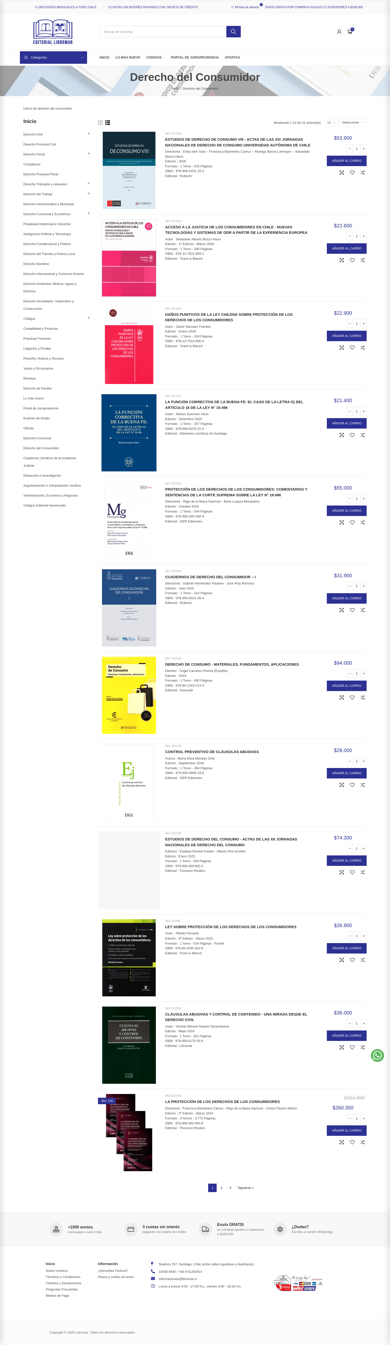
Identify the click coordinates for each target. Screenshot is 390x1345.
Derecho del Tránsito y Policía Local (49, 254)
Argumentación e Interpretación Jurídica (52, 485)
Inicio (29, 121)
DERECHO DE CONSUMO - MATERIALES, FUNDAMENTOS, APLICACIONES (232, 664)
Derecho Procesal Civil (39, 144)
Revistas (29, 378)
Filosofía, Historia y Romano (43, 358)
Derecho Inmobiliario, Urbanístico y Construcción (48, 305)
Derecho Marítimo (36, 264)
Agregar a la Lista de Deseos (352, 173)
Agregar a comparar (363, 173)
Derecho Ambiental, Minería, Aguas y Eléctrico (50, 287)
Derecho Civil (33, 134)
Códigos (29, 318)
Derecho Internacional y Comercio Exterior (53, 274)
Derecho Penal (34, 154)
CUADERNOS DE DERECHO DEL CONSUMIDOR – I (210, 577)
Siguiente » (246, 1188)
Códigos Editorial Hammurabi (44, 505)
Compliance (32, 164)
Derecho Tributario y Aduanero (45, 184)
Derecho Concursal (37, 438)
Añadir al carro (346, 161)
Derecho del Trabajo (37, 194)
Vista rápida (342, 173)
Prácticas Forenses (37, 338)
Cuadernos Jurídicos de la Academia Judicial (49, 461)
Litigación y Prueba (37, 348)
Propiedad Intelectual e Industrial (46, 224)
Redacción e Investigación (42, 475)
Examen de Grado (36, 418)
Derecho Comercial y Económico (46, 214)
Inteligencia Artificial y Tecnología (47, 234)
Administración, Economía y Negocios (50, 495)
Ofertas (28, 428)
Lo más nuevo (33, 398)
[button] (377, 1055)
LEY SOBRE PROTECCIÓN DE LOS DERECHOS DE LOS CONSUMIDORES (230, 927)
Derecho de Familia (37, 388)
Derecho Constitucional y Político (47, 244)
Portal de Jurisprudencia (40, 408)
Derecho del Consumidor (41, 448)
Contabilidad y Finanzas (40, 328)
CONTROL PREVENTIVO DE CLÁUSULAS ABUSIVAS (212, 752)
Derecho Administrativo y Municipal (48, 204)
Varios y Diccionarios (38, 368)
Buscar (233, 31)
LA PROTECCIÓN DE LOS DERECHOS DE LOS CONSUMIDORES (222, 1101)
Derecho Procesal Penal (40, 174)
